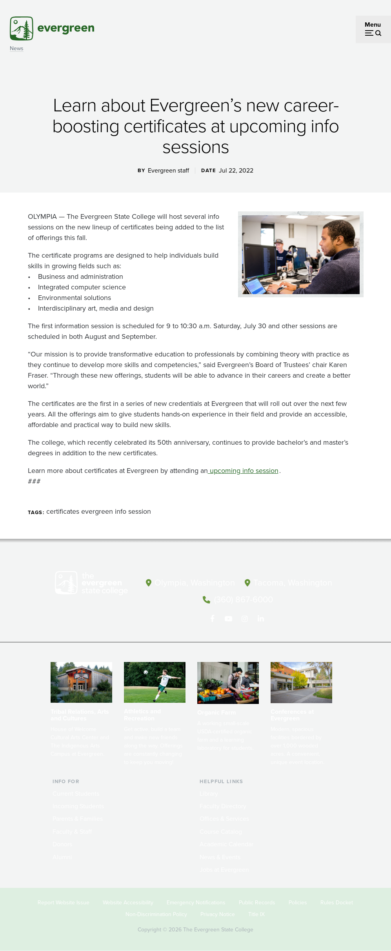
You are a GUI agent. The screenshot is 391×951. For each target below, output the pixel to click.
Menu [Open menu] (373, 24)
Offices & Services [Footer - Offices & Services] (224, 818)
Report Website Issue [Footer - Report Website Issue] (63, 902)
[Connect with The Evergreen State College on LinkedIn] (260, 618)
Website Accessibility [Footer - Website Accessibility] (128, 902)
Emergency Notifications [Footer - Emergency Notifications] (196, 902)
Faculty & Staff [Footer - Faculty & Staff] (72, 831)
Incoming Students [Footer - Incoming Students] (78, 806)
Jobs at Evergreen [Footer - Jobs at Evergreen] (224, 869)
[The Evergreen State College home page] (96, 584)
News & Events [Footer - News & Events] (220, 857)
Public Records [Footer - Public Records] (257, 902)
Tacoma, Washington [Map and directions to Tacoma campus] (292, 582)
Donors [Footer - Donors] (62, 844)
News (17, 48)
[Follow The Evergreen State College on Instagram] (244, 618)
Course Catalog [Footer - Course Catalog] (221, 831)
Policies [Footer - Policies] (298, 902)
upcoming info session (243, 470)
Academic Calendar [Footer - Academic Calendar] (226, 844)
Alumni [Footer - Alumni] (62, 857)
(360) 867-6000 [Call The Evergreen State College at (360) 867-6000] (243, 599)
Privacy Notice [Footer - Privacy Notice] (217, 914)
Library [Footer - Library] (209, 793)
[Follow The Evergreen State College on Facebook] (212, 618)
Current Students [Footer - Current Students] (76, 793)
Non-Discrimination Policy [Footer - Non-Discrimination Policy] (156, 914)
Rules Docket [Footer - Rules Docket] (336, 902)
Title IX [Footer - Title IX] (256, 914)
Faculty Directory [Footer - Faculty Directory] (223, 806)
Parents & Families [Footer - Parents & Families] (78, 818)
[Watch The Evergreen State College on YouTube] (228, 618)
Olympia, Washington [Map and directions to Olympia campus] (195, 582)
